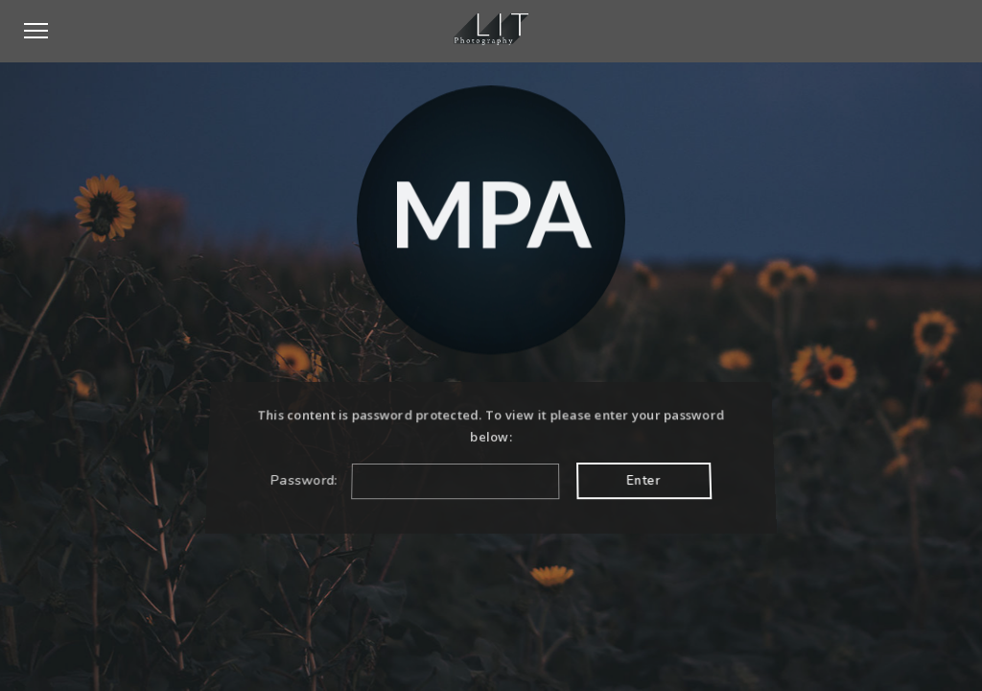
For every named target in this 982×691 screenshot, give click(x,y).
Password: (414, 480)
